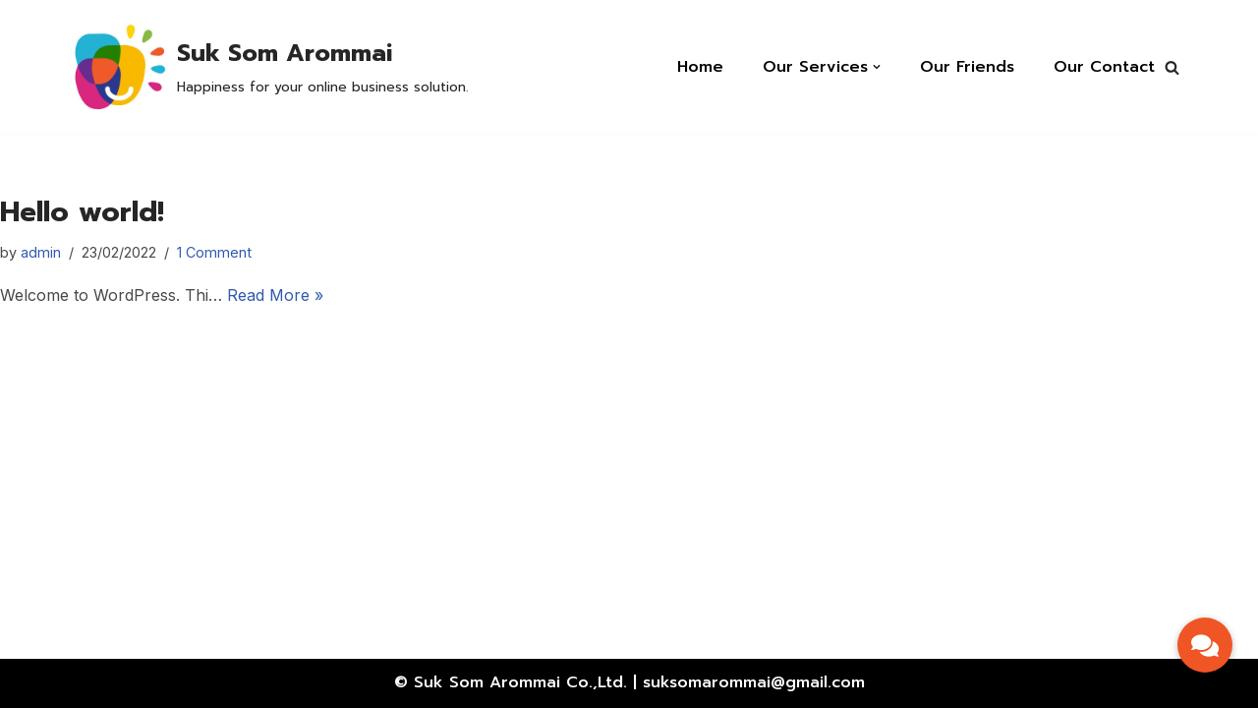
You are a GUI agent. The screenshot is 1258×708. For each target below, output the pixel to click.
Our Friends (967, 67)
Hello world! (82, 212)
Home (700, 67)
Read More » (275, 295)
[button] (1172, 67)
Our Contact (1104, 67)
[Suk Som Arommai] (268, 67)
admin (41, 252)
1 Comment (214, 252)
